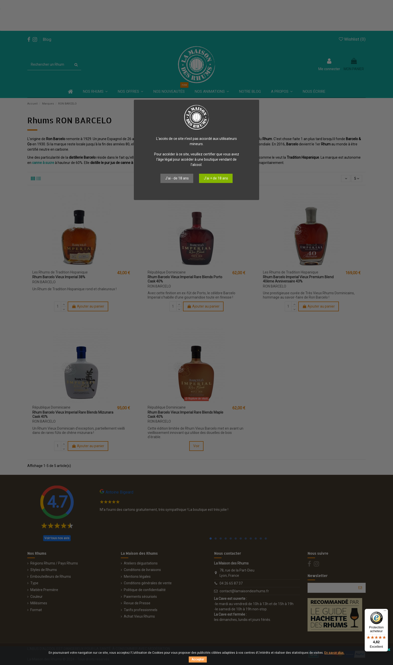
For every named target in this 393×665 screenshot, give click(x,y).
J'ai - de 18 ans (177, 178)
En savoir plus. (334, 652)
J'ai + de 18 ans (216, 178)
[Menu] (385, 612)
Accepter (197, 659)
